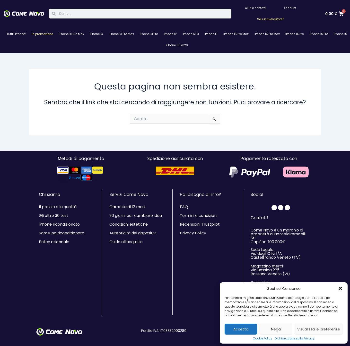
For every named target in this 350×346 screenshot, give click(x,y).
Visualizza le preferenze (318, 329)
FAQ (184, 207)
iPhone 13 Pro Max (121, 34)
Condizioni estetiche (128, 224)
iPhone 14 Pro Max (267, 34)
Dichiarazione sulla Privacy (295, 338)
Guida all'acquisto (126, 242)
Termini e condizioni (198, 215)
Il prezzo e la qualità (58, 207)
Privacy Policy (193, 233)
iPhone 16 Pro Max (71, 34)
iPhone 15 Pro (319, 34)
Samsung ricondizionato (61, 233)
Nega (276, 329)
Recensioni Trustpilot (200, 224)
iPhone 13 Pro (149, 34)
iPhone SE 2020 (177, 45)
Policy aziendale (54, 242)
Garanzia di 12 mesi (127, 207)
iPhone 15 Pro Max (236, 34)
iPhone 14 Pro (294, 34)
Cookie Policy (262, 338)
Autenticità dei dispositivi (132, 233)
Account (290, 8)
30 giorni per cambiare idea (135, 215)
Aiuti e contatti (255, 8)
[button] (340, 288)
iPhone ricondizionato (59, 224)
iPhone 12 (170, 34)
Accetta (240, 329)
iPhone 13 (211, 34)
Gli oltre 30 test (53, 215)
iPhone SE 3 (191, 34)
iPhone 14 (96, 34)
